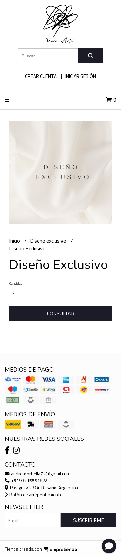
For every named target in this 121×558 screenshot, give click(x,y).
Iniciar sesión (80, 76)
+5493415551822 (26, 480)
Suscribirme (88, 520)
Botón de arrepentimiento (34, 494)
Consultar (60, 313)
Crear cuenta (41, 76)
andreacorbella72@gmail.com (38, 473)
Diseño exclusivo (48, 240)
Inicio (15, 240)
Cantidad (16, 283)
